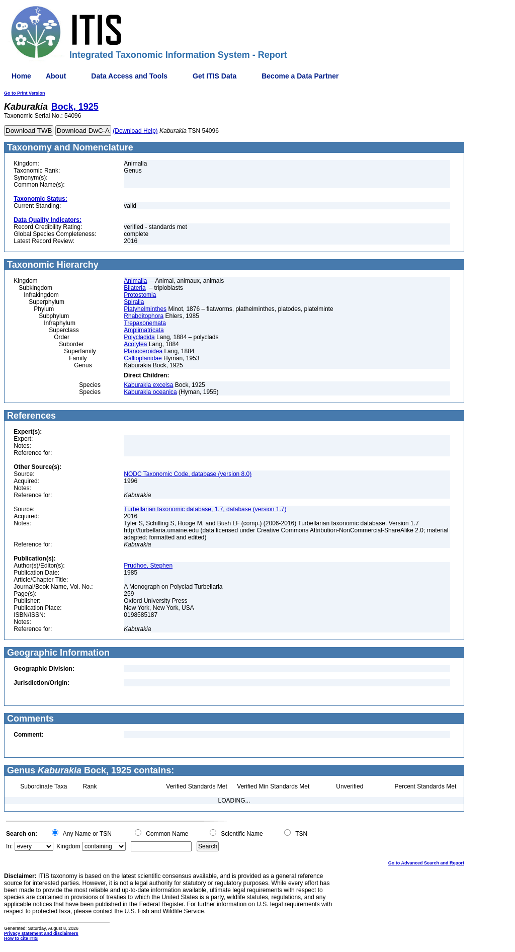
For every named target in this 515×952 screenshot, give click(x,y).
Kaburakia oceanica (150, 391)
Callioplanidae (142, 358)
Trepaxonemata (145, 323)
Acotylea (135, 344)
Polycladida (139, 337)
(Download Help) (135, 130)
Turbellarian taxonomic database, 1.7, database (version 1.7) (205, 509)
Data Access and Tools (129, 76)
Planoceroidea (143, 351)
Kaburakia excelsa (148, 384)
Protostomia (140, 294)
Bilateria (134, 287)
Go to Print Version (24, 93)
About (56, 76)
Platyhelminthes (145, 308)
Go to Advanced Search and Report (426, 862)
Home (21, 76)
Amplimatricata (143, 330)
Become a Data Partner (300, 76)
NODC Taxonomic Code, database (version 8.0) (187, 474)
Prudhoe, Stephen (148, 565)
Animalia (135, 280)
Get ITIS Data (214, 76)
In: (9, 846)
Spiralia (134, 301)
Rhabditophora (143, 316)
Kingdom (68, 846)
